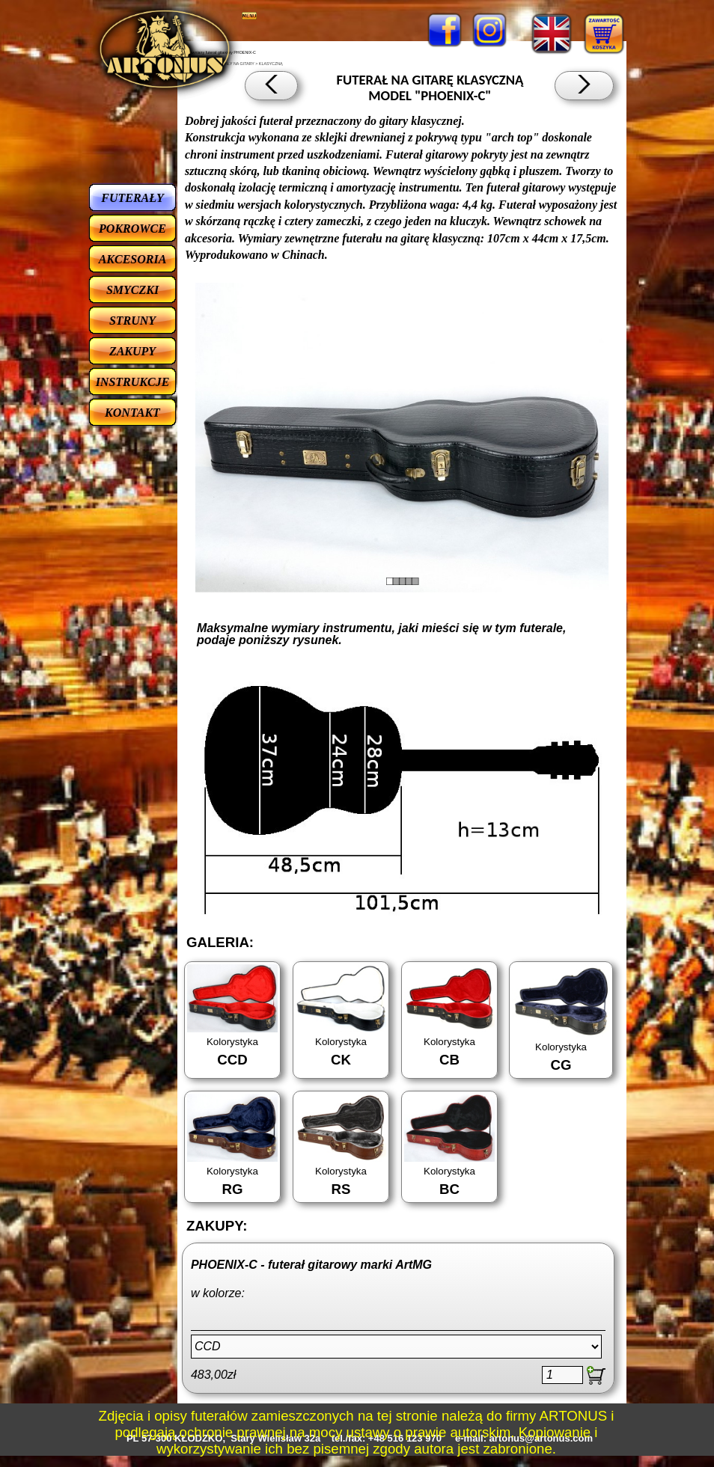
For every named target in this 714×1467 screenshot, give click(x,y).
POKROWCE (132, 228)
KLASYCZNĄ (271, 63)
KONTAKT (132, 412)
